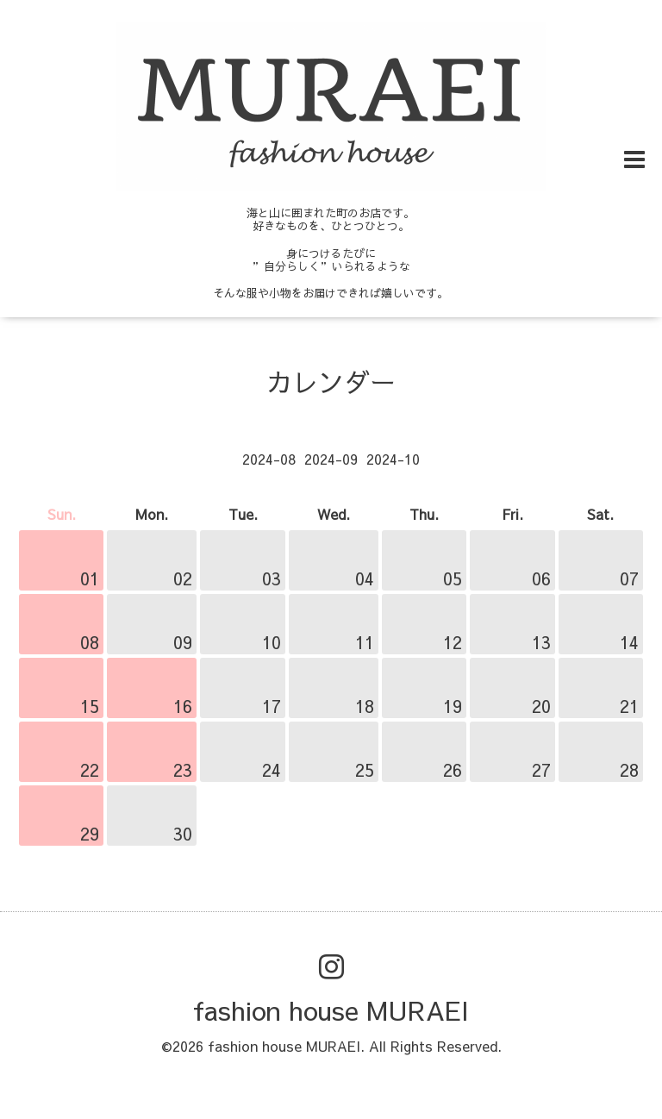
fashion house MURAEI (331, 1010)
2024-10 (393, 458)
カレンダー (331, 381)
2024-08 (269, 458)
